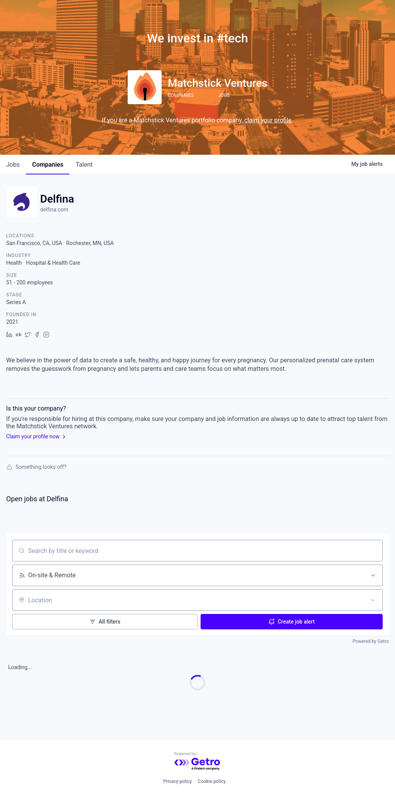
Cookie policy (212, 781)
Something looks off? (36, 467)
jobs (13, 164)
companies (47, 164)
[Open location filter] (372, 600)
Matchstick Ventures (217, 83)
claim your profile (267, 120)
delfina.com (54, 209)
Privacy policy (177, 781)
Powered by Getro (371, 641)
